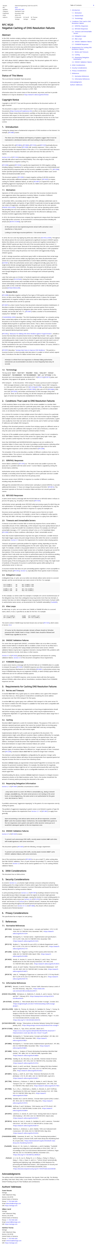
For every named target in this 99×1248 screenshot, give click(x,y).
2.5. (3, 606)
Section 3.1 (14, 540)
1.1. (3, 190)
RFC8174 (47, 377)
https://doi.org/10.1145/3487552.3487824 (27, 1155)
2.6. (3, 640)
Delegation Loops (80, 36)
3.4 (73, 62)
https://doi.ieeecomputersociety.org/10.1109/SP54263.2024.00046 (34, 1169)
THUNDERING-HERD (9, 317)
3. (3, 686)
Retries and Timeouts (81, 52)
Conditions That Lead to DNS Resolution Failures (81, 22)
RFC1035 (43, 145)
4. (3, 870)
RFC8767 (5, 350)
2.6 (73, 41)
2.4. (3, 575)
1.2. (3, 292)
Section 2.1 (5, 786)
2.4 (73, 36)
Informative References (82, 79)
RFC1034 (33, 145)
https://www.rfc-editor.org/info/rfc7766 (46, 1086)
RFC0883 (26, 145)
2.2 (73, 29)
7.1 (73, 76)
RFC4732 (36, 899)
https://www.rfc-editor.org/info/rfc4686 (26, 1055)
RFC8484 (51, 389)
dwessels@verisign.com (13, 1203)
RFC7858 (32, 389)
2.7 (73, 44)
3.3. (3, 783)
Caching (77, 55)
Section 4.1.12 (22, 906)
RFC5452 (5, 334)
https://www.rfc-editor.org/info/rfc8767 (26, 1118)
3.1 (73, 52)
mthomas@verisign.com (13, 1241)
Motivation (78, 13)
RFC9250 (14, 391)
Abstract (6, 34)
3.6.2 (10, 625)
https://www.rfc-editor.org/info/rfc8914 (26, 1126)
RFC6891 (39, 669)
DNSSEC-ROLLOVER (8, 207)
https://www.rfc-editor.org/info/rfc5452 (29, 1071)
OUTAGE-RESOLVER (13, 288)
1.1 (73, 13)
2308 (16, 9)
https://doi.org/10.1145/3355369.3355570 (27, 1020)
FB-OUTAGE (17, 279)
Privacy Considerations (79, 71)
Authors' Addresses (76, 85)
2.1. (3, 460)
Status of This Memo (12, 75)
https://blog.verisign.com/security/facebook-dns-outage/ (40, 1025)
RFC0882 (11, 132)
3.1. (3, 690)
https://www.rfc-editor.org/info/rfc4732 (26, 1063)
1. (3, 126)
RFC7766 (38, 387)
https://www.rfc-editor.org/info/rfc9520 (36, 95)
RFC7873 (33, 893)
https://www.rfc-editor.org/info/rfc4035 (46, 964)
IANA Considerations (78, 65)
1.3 (73, 18)
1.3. (3, 370)
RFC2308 (25, 147)
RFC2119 (40, 377)
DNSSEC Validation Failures (83, 41)
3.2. (3, 720)
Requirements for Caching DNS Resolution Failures (82, 48)
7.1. (3, 926)
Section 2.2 (24, 893)
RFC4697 (36, 181)
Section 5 (23, 571)
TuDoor (21, 901)
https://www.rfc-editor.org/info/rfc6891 (26, 1078)
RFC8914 (51, 487)
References (75, 73)
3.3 (73, 57)
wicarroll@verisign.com (13, 1222)
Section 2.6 (27, 899)
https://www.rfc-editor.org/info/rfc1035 (26, 941)
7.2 (73, 79)
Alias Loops (78, 39)
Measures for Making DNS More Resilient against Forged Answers (31, 334)
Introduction (76, 10)
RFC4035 (45, 179)
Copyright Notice (10, 99)
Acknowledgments (76, 82)
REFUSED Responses (81, 29)
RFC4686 (32, 906)
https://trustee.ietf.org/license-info (21, 111)
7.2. (3, 983)
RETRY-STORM (14, 222)
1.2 (73, 16)
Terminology (79, 18)
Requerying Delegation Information (81, 58)
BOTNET (5, 263)
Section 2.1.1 (36, 811)
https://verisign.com (11, 1205)
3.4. (3, 831)
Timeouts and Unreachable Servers (82, 32)
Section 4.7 (5, 656)
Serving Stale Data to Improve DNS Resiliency (30, 350)
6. (3, 913)
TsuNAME (54, 602)
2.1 (73, 26)
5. (3, 879)
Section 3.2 (16, 863)
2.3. (3, 520)
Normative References (82, 76)
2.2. (3, 495)
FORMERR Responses (81, 44)
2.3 (73, 31)
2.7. (3, 662)
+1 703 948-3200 (12, 1201)
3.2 (73, 55)
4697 (22, 9)
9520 (16, 7)
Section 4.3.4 (6, 157)
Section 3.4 (17, 658)
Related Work (79, 16)
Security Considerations (79, 68)
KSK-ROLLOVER (46, 238)
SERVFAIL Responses (81, 26)
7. (3, 921)
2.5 (73, 39)
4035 (19, 9)
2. (3, 400)
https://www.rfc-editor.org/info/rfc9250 (26, 1133)
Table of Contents (76, 5)
